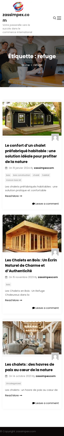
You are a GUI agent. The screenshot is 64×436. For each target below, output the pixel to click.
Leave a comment (45, 203)
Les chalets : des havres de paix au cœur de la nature (29, 367)
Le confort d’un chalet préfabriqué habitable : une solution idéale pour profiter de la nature (31, 153)
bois (8, 175)
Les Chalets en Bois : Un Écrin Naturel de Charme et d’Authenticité (31, 265)
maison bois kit (13, 180)
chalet (36, 175)
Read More (13, 196)
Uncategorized (13, 383)
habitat (45, 175)
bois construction (21, 175)
